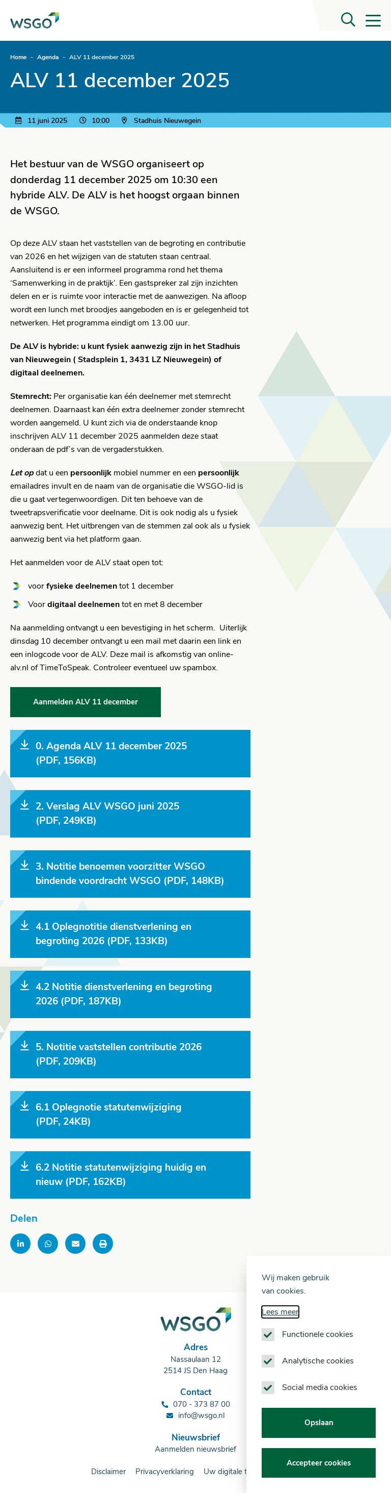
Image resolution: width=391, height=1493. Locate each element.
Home (18, 57)
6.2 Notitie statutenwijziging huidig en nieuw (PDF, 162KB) (113, 1174)
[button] (348, 20)
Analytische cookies (318, 1371)
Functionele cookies (317, 1345)
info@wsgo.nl (201, 1415)
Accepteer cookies (319, 1474)
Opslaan (318, 1433)
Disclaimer (108, 1471)
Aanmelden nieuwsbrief (195, 1449)
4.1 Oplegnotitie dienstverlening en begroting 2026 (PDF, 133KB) (105, 934)
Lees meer (280, 1322)
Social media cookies (319, 1398)
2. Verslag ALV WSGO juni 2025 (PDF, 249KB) (99, 813)
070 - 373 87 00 (201, 1404)
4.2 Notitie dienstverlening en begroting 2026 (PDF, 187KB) (116, 994)
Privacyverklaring (164, 1471)
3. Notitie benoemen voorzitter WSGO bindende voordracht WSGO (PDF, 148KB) (122, 873)
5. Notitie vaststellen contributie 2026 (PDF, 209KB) (111, 1054)
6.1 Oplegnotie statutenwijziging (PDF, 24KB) (101, 1114)
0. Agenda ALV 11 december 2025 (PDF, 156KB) (103, 753)
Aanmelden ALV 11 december (85, 702)
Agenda (48, 57)
